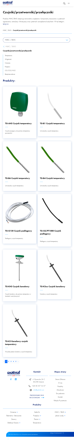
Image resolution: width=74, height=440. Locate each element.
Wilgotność (8, 59)
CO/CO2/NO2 (10, 70)
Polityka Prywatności (60, 401)
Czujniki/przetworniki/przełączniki (24, 30)
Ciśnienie (7, 63)
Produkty (60, 386)
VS (63, 433)
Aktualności (60, 390)
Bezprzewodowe (10, 74)
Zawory (13, 419)
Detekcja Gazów (13, 423)
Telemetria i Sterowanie (13, 416)
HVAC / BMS (7, 30)
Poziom (36, 419)
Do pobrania (60, 393)
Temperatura (8, 55)
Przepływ (7, 67)
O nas (60, 383)
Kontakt (60, 397)
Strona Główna (60, 379)
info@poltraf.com (38, 390)
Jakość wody (59, 416)
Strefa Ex (37, 412)
